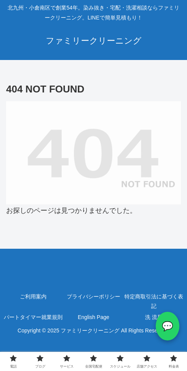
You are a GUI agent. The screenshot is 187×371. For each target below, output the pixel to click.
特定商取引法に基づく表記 (153, 301)
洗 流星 (154, 317)
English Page (94, 317)
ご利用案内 (33, 296)
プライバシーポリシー (93, 296)
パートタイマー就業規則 (33, 317)
